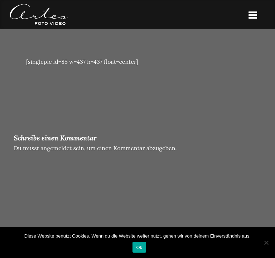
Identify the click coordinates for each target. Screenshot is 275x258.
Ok (139, 247)
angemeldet (56, 148)
